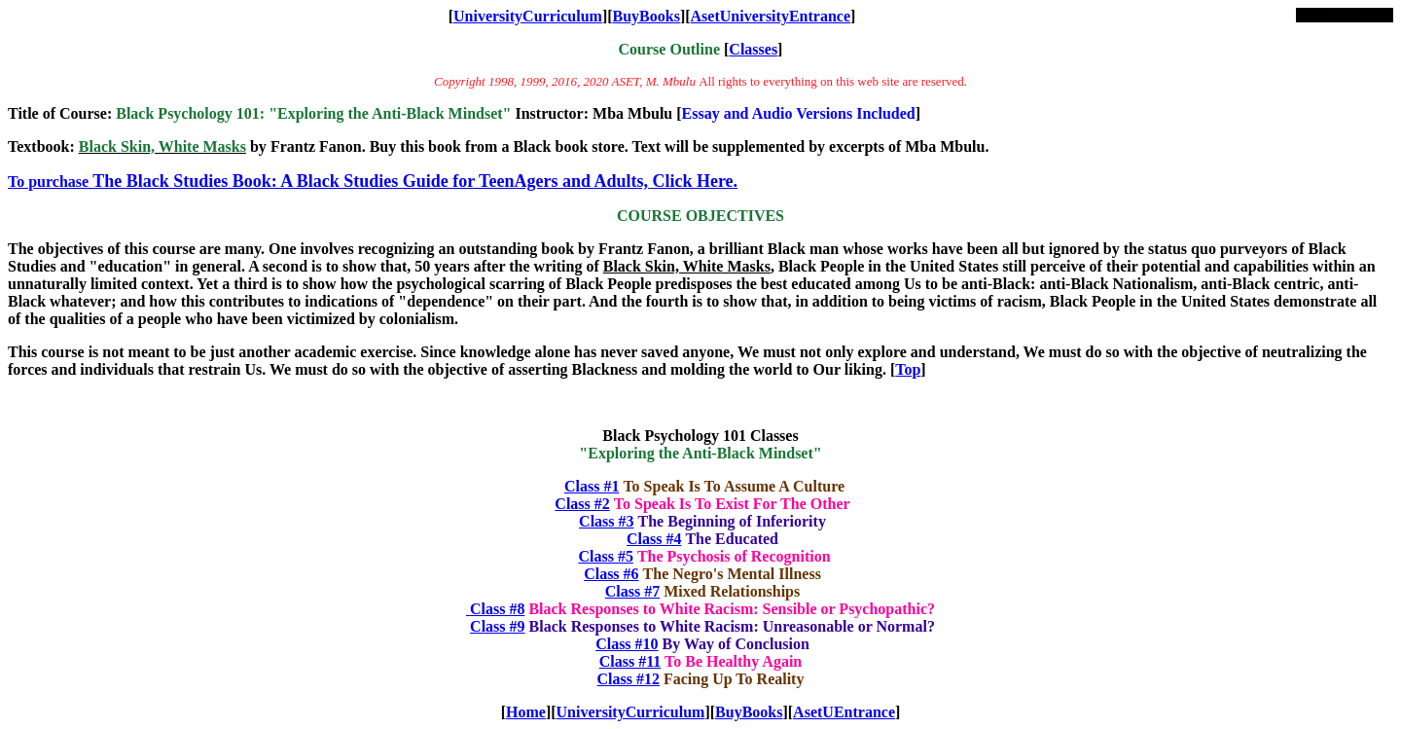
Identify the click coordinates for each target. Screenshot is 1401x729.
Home (526, 712)
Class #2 (582, 503)
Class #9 (497, 626)
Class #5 (605, 556)
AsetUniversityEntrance (770, 16)
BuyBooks (646, 16)
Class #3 (606, 521)
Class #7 (632, 591)
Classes (753, 49)
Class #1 (591, 486)
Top (907, 369)
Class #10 (626, 644)
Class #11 (630, 661)
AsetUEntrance (844, 712)
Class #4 (654, 538)
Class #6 (611, 573)
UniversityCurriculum (527, 16)
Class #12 (628, 679)
